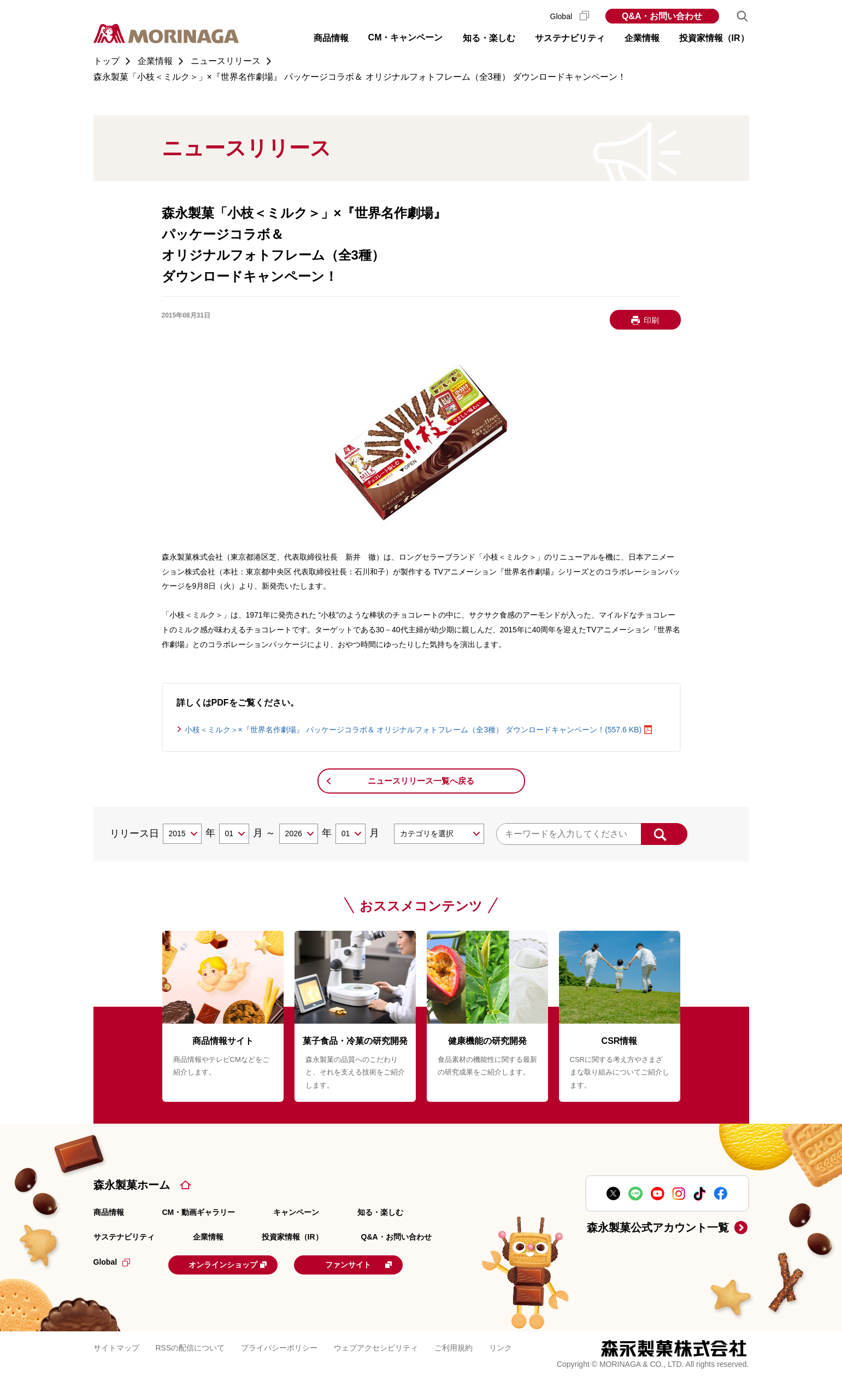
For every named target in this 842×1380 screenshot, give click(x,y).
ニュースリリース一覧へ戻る (421, 780)
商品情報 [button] (331, 38)
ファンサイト (378, 1264)
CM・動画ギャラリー (198, 1212)
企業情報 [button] (642, 38)
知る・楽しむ (380, 1212)
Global (569, 16)
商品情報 (108, 1212)
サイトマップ (116, 1346)
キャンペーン (296, 1212)
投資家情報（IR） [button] (714, 38)
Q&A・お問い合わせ (662, 16)
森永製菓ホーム (131, 1185)
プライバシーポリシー (279, 1346)
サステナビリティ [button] (570, 38)
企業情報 (208, 1236)
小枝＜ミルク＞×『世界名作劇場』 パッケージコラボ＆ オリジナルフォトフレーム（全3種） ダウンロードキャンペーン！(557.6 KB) (413, 729)
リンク (500, 1346)
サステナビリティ (124, 1236)
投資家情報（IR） (292, 1236)
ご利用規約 (453, 1346)
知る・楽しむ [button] (489, 38)
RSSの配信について (190, 1346)
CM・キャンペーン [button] (405, 37)
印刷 (651, 320)
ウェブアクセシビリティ (376, 1346)
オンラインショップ (236, 1264)
